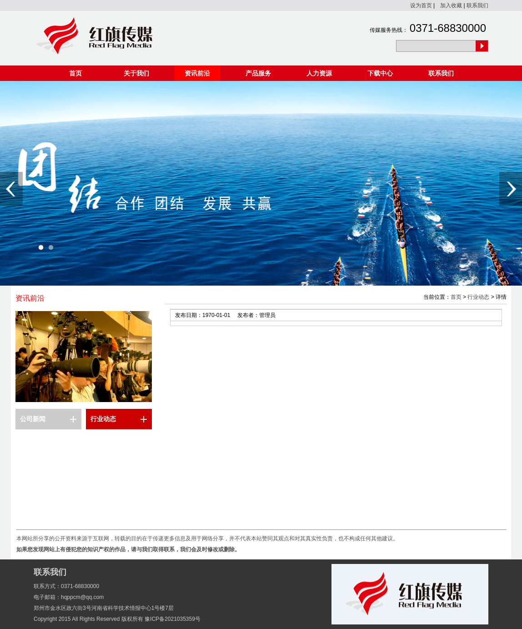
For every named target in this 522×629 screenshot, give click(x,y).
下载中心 (380, 73)
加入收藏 (451, 5)
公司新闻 (32, 419)
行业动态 (103, 419)
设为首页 (421, 5)
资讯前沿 (197, 73)
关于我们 (136, 73)
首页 (75, 73)
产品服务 (258, 73)
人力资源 (319, 73)
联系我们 (477, 5)
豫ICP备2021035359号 (173, 619)
